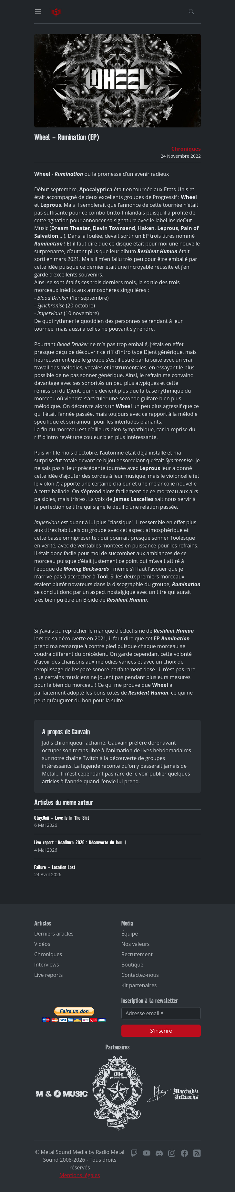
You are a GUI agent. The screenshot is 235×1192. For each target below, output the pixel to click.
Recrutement (137, 954)
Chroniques (186, 148)
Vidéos (42, 943)
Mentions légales (79, 1175)
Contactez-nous (140, 974)
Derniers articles (54, 933)
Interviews (46, 964)
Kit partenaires (139, 985)
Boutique (132, 964)
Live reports (48, 974)
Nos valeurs (135, 943)
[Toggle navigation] (38, 11)
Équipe (129, 933)
